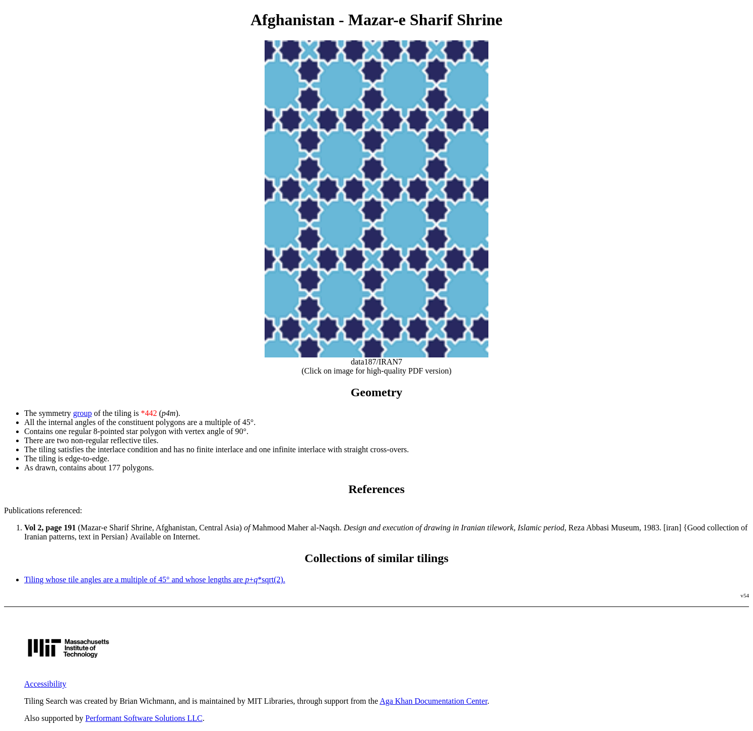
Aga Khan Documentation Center (433, 701)
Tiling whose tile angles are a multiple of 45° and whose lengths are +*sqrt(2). (154, 579)
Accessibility (45, 684)
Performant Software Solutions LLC (143, 718)
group (82, 413)
